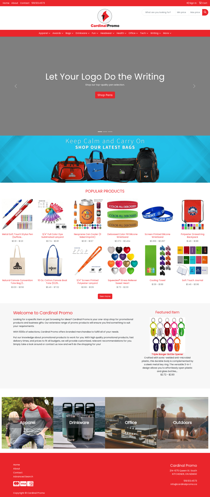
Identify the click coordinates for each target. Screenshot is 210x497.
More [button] (166, 33)
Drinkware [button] (81, 33)
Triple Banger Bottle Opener (167, 354)
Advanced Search (23, 476)
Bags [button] (68, 33)
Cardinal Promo (36, 493)
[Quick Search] (159, 12)
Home (6, 3)
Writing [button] (154, 33)
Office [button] (132, 33)
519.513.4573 (38, 3)
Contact (24, 3)
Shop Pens (105, 95)
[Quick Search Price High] (195, 12)
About (14, 3)
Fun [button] (94, 33)
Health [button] (120, 33)
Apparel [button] (43, 33)
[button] (15, 86)
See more (105, 296)
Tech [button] (143, 33)
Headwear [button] (106, 33)
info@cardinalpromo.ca (184, 484)
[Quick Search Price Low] (182, 12)
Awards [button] (56, 33)
